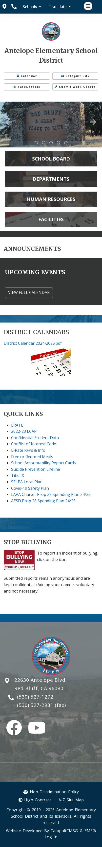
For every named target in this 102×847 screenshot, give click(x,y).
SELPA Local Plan (26, 482)
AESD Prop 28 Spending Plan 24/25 (43, 501)
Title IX (17, 475)
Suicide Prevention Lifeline (35, 469)
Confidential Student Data (35, 437)
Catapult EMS (75, 76)
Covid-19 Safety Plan (30, 488)
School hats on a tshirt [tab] (36, 142)
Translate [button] (58, 6)
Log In (51, 837)
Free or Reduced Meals (32, 456)
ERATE (17, 425)
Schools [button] (30, 6)
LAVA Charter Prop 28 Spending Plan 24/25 (51, 494)
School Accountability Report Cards (43, 463)
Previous (9, 122)
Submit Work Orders (75, 87)
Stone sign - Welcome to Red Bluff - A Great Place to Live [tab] (43, 142)
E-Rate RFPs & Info (28, 450)
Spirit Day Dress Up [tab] (58, 142)
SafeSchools (26, 87)
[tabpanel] (51, 124)
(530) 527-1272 (35, 696)
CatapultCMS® (64, 830)
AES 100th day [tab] (65, 142)
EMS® (90, 830)
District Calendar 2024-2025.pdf (33, 343)
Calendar (27, 76)
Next (93, 122)
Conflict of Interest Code (33, 444)
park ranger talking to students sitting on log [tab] (51, 142)
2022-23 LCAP (24, 431)
